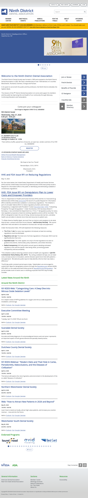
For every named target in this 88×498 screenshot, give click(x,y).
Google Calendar (20, 305)
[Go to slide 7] (21, 446)
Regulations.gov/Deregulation (43, 268)
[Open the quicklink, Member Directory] (73, 106)
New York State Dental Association (12, 482)
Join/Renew (75, 4)
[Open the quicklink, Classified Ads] (73, 99)
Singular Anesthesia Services (10, 159)
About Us (66, 20)
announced (22, 201)
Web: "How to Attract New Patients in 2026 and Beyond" (28, 401)
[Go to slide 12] (32, 446)
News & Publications (40, 20)
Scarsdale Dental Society (12, 327)
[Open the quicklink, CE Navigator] (73, 93)
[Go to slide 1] (38, 65)
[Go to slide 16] (41, 446)
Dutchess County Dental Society (16, 347)
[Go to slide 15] (39, 446)
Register (29, 148)
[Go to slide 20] (50, 446)
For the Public (55, 20)
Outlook (8, 305)
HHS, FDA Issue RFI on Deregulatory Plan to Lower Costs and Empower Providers (27, 194)
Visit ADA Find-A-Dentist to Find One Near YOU (44, 27)
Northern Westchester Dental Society (19, 386)
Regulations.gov (42, 266)
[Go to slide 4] (45, 64)
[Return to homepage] (17, 12)
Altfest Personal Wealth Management (13, 155)
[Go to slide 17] (43, 446)
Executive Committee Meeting (15, 310)
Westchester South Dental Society (17, 421)
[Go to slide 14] (37, 446)
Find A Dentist (64, 4)
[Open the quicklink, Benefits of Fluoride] (73, 88)
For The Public (35, 485)
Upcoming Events (79, 20)
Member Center (8, 20)
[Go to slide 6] (49, 64)
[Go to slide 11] (30, 446)
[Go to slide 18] (46, 446)
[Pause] (44, 68)
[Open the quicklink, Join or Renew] (73, 77)
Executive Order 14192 (41, 207)
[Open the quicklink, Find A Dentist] (73, 82)
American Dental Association (10, 480)
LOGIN (83, 4)
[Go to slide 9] (26, 446)
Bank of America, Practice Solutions (12, 157)
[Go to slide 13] (35, 446)
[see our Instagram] (85, 465)
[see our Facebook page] (80, 465)
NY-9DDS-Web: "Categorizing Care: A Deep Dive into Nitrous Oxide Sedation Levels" (25, 290)
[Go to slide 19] (48, 446)
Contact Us (54, 4)
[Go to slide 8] (23, 446)
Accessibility (63, 480)
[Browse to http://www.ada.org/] (10, 465)
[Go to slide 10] (28, 446)
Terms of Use (12, 494)
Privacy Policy (4, 494)
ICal (13, 305)
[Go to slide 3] (42, 64)
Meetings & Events (23, 20)
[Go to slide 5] (47, 64)
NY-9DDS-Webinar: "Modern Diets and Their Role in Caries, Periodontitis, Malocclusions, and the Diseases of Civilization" (28, 365)
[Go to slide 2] (40, 64)
